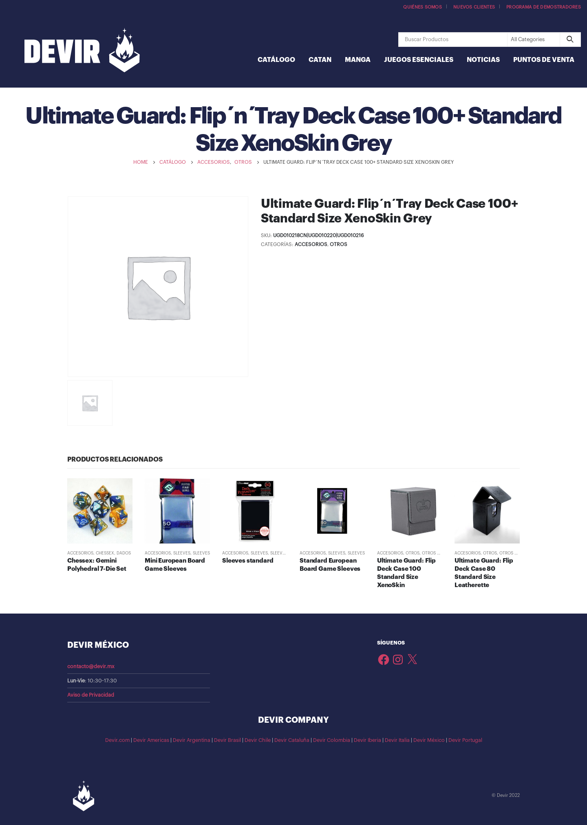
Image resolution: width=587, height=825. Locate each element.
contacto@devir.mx (91, 666)
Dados (124, 553)
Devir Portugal (465, 740)
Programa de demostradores (543, 7)
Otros (338, 244)
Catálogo (276, 60)
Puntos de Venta (543, 60)
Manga (358, 60)
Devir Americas (151, 740)
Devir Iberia (367, 740)
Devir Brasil (227, 740)
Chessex (105, 553)
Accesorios (311, 244)
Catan (320, 60)
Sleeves (181, 553)
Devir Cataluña (291, 740)
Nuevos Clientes (474, 7)
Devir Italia (397, 740)
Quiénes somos (422, 7)
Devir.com (117, 740)
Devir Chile (258, 740)
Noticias (483, 60)
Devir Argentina (191, 740)
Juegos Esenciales (418, 60)
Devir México (429, 740)
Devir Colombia (331, 740)
